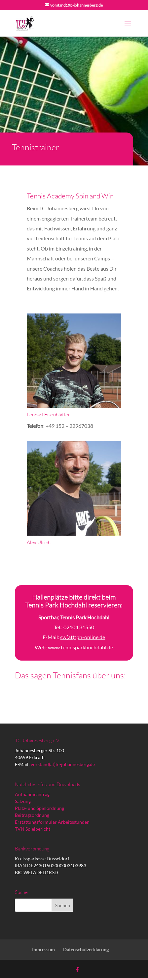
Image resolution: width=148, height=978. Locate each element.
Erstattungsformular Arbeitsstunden (52, 822)
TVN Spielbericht (32, 829)
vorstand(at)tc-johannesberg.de (63, 764)
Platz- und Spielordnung (39, 808)
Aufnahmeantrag (32, 794)
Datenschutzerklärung (86, 949)
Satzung (23, 801)
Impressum (43, 949)
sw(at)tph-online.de (82, 637)
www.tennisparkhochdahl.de (80, 647)
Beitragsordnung (32, 815)
